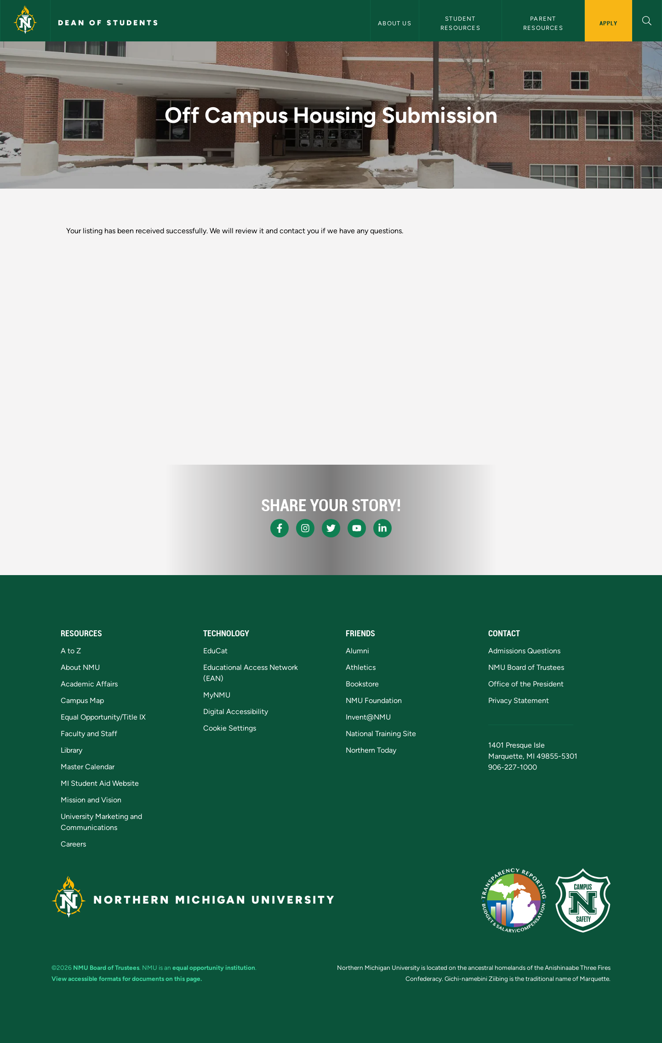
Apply (608, 23)
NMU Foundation (374, 700)
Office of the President (526, 684)
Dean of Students (109, 22)
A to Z (71, 650)
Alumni (357, 650)
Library (71, 750)
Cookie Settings (229, 728)
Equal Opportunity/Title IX (103, 717)
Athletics (361, 667)
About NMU (80, 667)
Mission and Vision (91, 799)
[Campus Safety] (583, 900)
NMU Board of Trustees (526, 667)
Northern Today (371, 750)
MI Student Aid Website (100, 783)
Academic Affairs (89, 684)
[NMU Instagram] (305, 528)
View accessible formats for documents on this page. (126, 978)
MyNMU (216, 695)
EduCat (215, 650)
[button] (647, 19)
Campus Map (82, 700)
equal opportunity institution (213, 967)
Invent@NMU (368, 717)
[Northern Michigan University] (25, 20)
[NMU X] (331, 528)
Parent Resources (543, 23)
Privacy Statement (518, 700)
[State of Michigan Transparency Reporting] (513, 900)
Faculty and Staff (89, 733)
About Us (394, 23)
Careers (73, 844)
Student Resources (460, 23)
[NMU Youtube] (357, 528)
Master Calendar (87, 766)
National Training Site (381, 733)
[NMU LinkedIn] (382, 528)
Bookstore (362, 684)
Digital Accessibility (235, 711)
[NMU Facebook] (279, 528)
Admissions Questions (524, 650)
